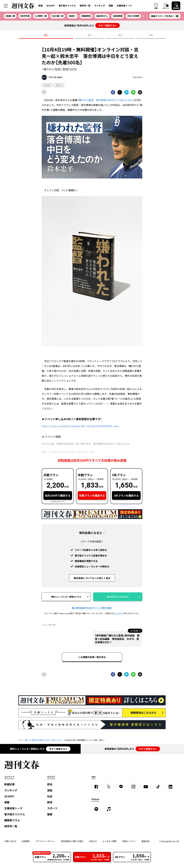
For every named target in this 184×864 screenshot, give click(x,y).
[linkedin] (170, 786)
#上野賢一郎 (41, 16)
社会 (49, 796)
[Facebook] (96, 786)
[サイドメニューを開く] (6, 5)
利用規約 (26, 841)
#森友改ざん (102, 16)
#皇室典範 (117, 16)
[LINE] (121, 786)
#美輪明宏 (86, 16)
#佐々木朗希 (133, 16)
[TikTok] (158, 786)
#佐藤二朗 (10, 16)
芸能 (49, 790)
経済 (49, 802)
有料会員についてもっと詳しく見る (92, 578)
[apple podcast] (109, 809)
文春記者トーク (124, 5)
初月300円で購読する (57, 495)
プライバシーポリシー (46, 841)
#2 (89, 35)
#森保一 (72, 16)
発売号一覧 (85, 5)
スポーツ (58, 85)
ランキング (99, 5)
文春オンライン (129, 841)
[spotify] (96, 809)
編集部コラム (12, 820)
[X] (109, 786)
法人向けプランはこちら (118, 596)
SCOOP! (50, 5)
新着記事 (9, 784)
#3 (120, 35)
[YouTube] (146, 786)
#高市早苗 (25, 16)
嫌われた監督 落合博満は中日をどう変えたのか (106, 100)
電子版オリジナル (67, 5)
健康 (49, 814)
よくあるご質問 (109, 841)
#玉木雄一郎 (57, 16)
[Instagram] (133, 786)
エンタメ (47, 85)
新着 (40, 5)
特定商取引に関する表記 (72, 841)
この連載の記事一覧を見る (92, 657)
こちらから (119, 613)
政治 (49, 784)
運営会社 (146, 841)
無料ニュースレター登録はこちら (66, 596)
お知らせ (93, 841)
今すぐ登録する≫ (107, 25)
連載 (111, 5)
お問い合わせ (10, 841)
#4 (151, 35)
